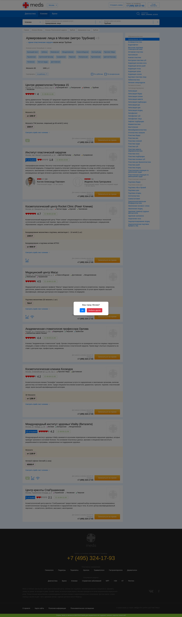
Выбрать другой (95, 310)
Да (82, 310)
